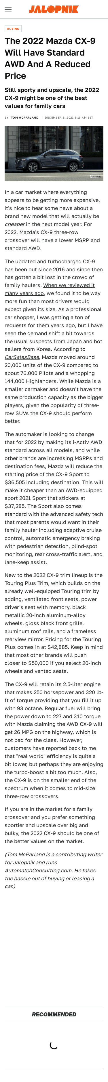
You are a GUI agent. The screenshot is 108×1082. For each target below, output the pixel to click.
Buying (13, 28)
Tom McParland (24, 117)
